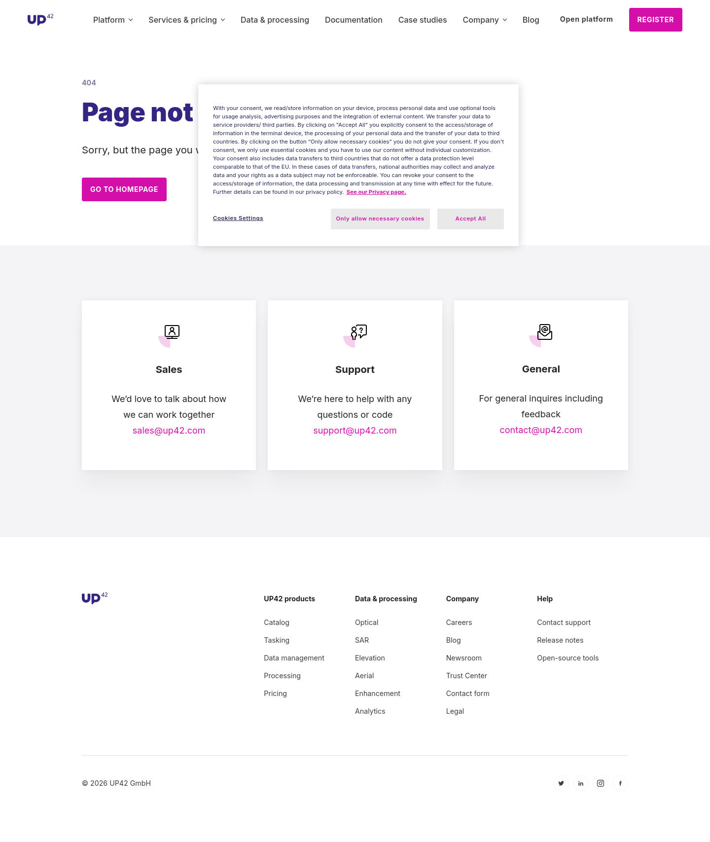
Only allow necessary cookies (380, 218)
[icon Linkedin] (581, 779)
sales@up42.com (169, 426)
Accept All (471, 218)
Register (656, 19)
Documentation (354, 20)
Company (485, 20)
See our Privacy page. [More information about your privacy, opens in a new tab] (376, 191)
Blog (531, 20)
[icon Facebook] (620, 779)
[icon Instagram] (600, 779)
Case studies (422, 20)
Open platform (586, 19)
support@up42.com (355, 426)
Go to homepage (124, 189)
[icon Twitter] (561, 779)
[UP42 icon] (41, 20)
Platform (113, 20)
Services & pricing (186, 20)
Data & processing (275, 20)
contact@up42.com (540, 425)
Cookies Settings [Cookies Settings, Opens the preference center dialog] (238, 218)
